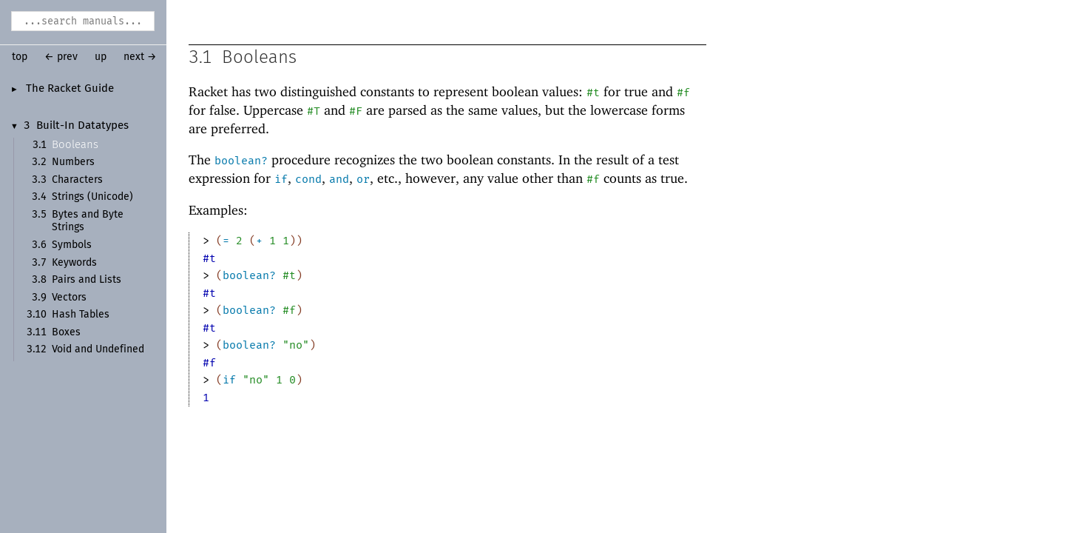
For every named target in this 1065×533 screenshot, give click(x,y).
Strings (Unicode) (92, 197)
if (281, 180)
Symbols (72, 245)
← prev (61, 57)
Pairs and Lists (86, 280)
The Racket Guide (70, 89)
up (100, 57)
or (363, 180)
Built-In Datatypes (82, 126)
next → (140, 57)
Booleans (75, 144)
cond (308, 180)
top (19, 57)
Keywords (74, 263)
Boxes (66, 332)
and (339, 180)
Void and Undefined (98, 349)
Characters (77, 180)
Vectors (69, 297)
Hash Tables (80, 314)
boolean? (241, 161)
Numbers (73, 162)
